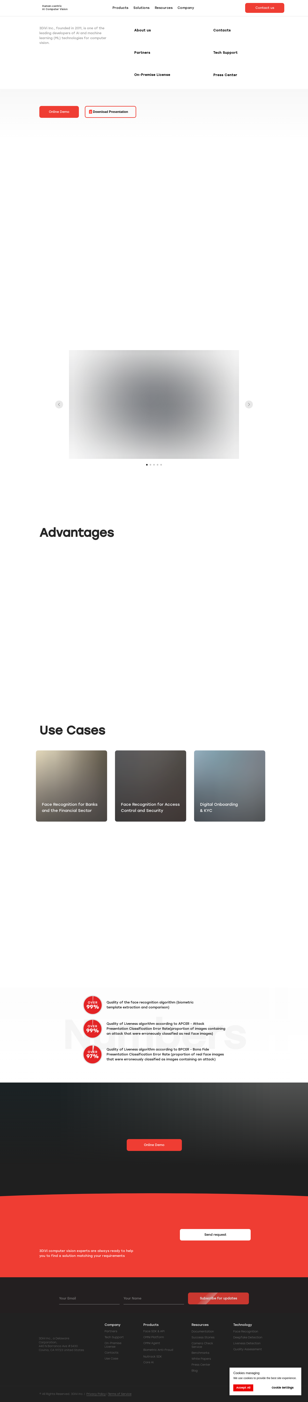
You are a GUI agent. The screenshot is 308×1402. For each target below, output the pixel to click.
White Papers (201, 1358)
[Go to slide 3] (154, 465)
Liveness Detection (247, 1343)
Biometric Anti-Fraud (158, 1350)
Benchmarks (200, 1353)
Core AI (148, 1362)
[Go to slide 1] (147, 465)
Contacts (111, 1352)
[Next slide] (249, 404)
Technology (242, 1325)
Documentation (203, 1331)
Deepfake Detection (247, 1337)
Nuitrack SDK (152, 1356)
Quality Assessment (247, 1349)
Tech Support (114, 1337)
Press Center (201, 1364)
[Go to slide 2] (150, 465)
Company (113, 1325)
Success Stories (203, 1337)
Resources (200, 1325)
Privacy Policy (96, 1394)
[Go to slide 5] (161, 465)
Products (151, 1325)
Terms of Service (119, 1394)
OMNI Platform (153, 1337)
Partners (111, 1331)
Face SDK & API (153, 1331)
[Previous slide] (59, 404)
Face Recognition (245, 1331)
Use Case (111, 1358)
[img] (70, 1360)
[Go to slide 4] (157, 465)
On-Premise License (113, 1345)
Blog (195, 1370)
